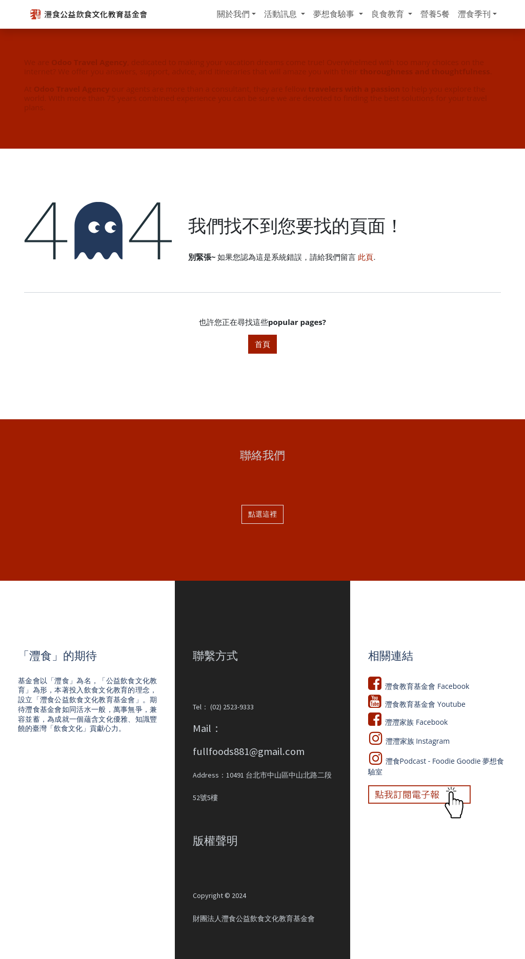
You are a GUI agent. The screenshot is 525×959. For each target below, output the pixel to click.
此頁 (365, 257)
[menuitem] (236, 14)
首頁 (262, 344)
